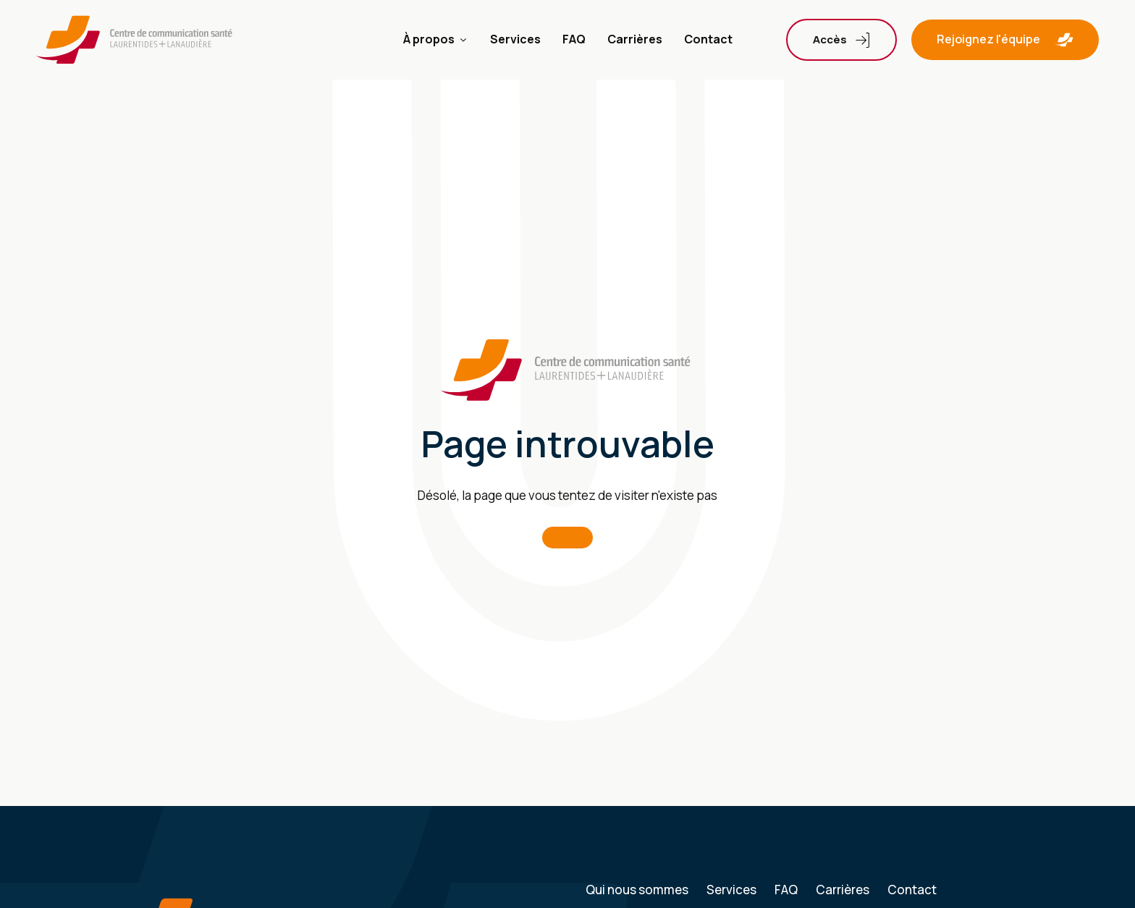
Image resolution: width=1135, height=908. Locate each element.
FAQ (574, 39)
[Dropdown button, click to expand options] (841, 40)
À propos (435, 39)
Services (515, 39)
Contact (708, 39)
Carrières (634, 39)
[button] (1005, 40)
